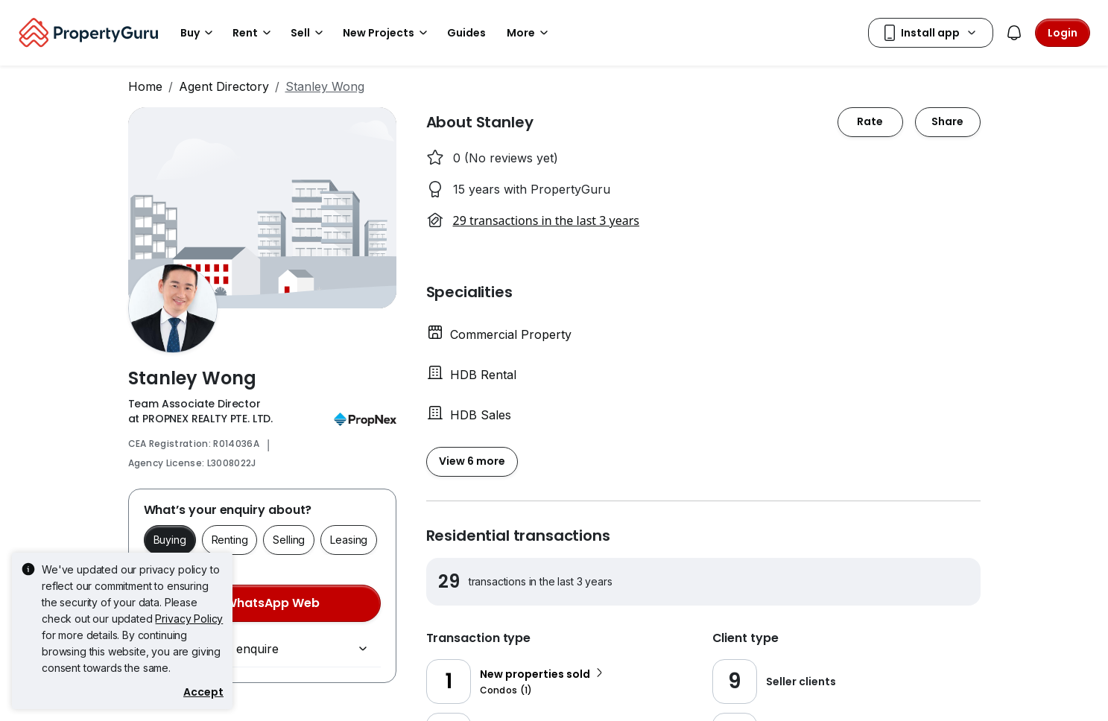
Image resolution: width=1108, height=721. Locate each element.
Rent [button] (254, 33)
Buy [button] (199, 33)
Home (145, 86)
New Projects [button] (387, 33)
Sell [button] (309, 33)
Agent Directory (224, 86)
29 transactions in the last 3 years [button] (546, 220)
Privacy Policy (189, 618)
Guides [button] (466, 32)
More (530, 33)
